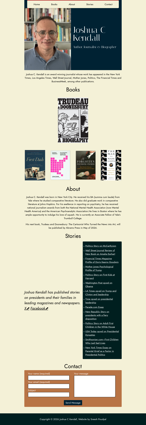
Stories (89, 4)
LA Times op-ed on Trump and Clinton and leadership (100, 292)
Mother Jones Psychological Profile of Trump (99, 268)
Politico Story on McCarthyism (100, 246)
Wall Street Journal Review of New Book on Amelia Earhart (100, 252)
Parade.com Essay (94, 307)
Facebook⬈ (39, 308)
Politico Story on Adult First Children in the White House (100, 325)
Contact (108, 4)
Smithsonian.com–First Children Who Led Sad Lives (102, 341)
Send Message (73, 402)
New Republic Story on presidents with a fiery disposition (97, 315)
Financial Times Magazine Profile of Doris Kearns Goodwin (102, 260)
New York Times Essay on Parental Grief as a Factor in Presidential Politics (99, 351)
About (72, 4)
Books (54, 4)
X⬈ (26, 308)
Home (37, 4)
